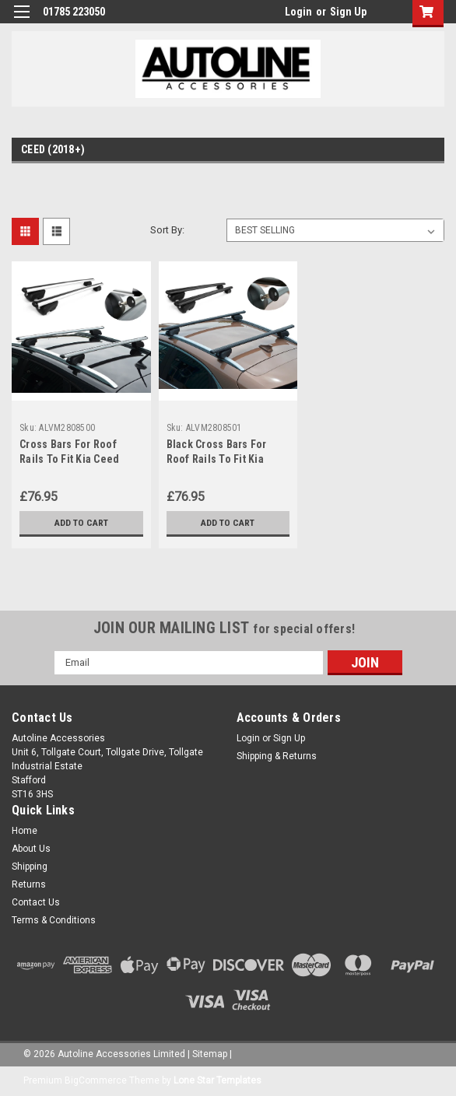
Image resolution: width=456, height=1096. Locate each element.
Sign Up (348, 11)
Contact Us (36, 902)
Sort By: (167, 230)
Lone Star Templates (217, 1080)
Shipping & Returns (277, 756)
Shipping (29, 866)
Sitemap (209, 1054)
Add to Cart (81, 522)
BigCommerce (96, 1080)
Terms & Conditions (54, 920)
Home (24, 830)
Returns (29, 884)
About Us (31, 848)
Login (298, 11)
